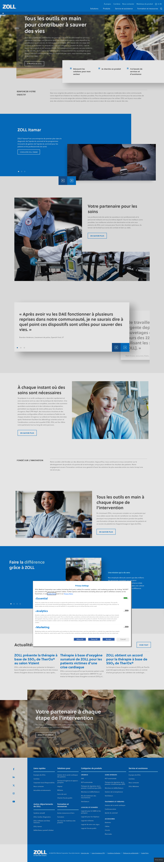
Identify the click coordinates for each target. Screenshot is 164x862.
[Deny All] (94, 639)
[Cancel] (123, 639)
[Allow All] (80, 639)
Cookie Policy (51, 594)
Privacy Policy (68, 594)
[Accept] (108, 639)
